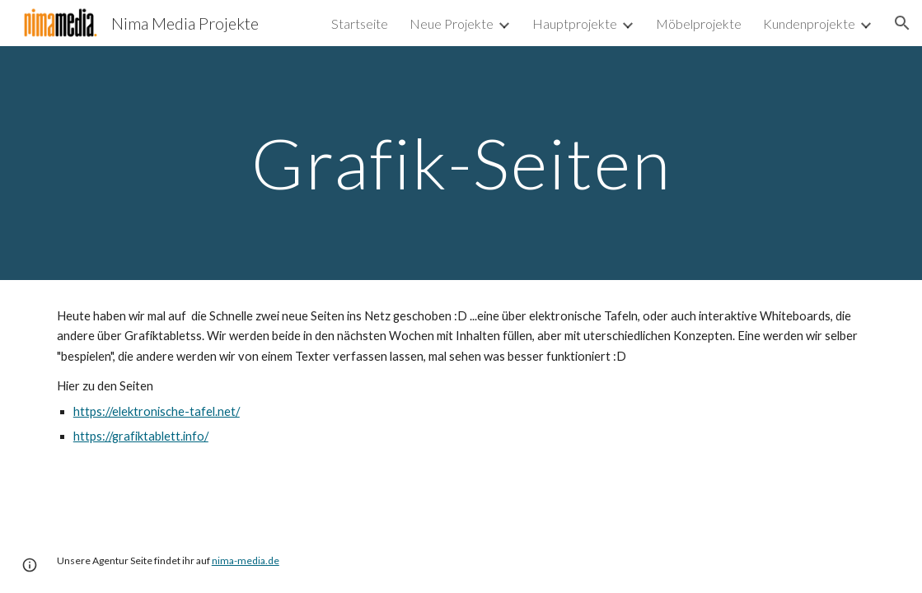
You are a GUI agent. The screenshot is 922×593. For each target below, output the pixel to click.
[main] (460, 162)
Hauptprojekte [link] (574, 23)
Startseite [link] (359, 23)
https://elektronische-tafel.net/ (156, 411)
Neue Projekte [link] (452, 23)
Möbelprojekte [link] (699, 23)
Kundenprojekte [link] (809, 23)
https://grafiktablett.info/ (140, 436)
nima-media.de (245, 560)
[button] (902, 23)
